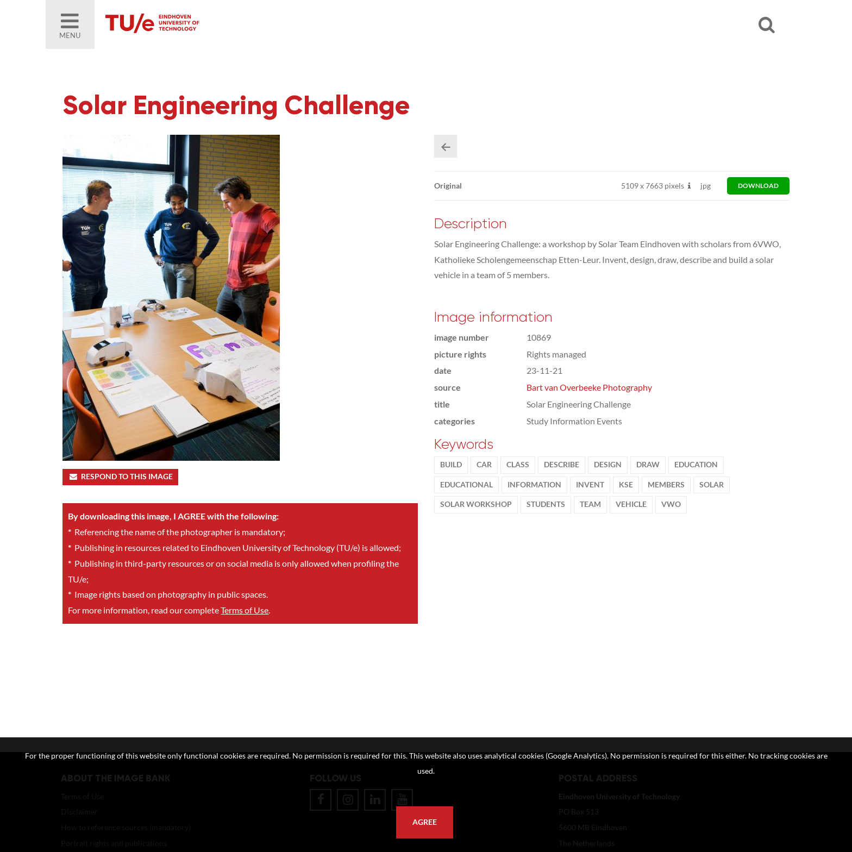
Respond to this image (120, 476)
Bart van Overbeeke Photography (589, 387)
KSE (626, 484)
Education (696, 464)
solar (711, 484)
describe (561, 464)
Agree (424, 822)
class (517, 464)
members (666, 484)
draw (648, 464)
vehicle (631, 504)
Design (608, 464)
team (590, 504)
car (484, 464)
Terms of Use (244, 610)
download (758, 185)
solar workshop (476, 504)
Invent (590, 484)
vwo (671, 504)
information (534, 484)
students (546, 504)
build (451, 464)
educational (466, 484)
